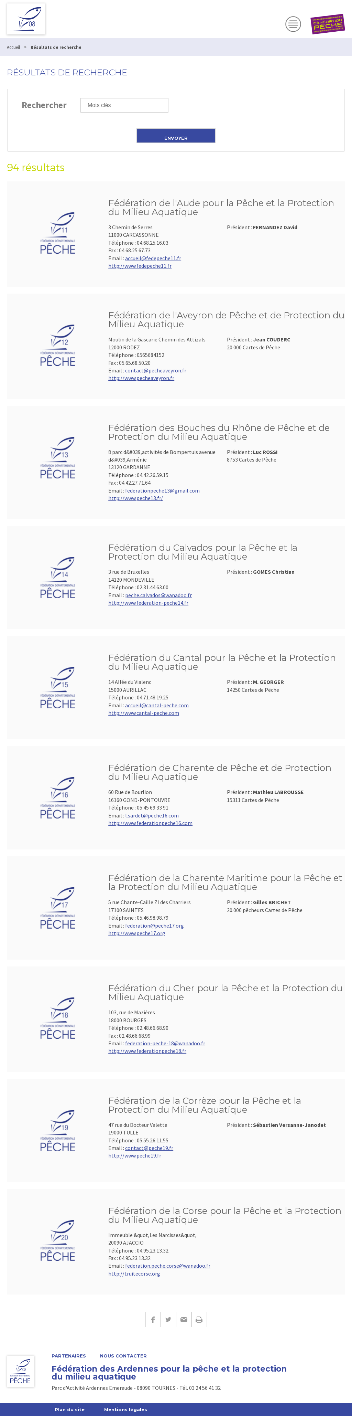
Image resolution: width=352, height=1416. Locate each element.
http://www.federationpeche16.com (150, 823)
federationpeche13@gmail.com (162, 490)
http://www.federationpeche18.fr (147, 1050)
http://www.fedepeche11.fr (140, 265)
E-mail (183, 1319)
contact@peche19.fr (149, 1147)
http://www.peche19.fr (134, 1155)
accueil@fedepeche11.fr (153, 258)
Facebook (153, 1319)
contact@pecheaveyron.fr (155, 370)
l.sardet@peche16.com (152, 815)
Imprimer (199, 1319)
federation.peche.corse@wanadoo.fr (167, 1265)
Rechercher (44, 104)
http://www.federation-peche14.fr (148, 602)
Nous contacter (123, 1356)
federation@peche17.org (154, 925)
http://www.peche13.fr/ (135, 498)
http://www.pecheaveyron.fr (141, 377)
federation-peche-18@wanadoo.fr (165, 1043)
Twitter (168, 1319)
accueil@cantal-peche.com (157, 705)
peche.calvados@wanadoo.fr (158, 595)
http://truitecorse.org (134, 1273)
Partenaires (69, 1356)
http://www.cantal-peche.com (143, 712)
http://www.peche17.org (136, 933)
